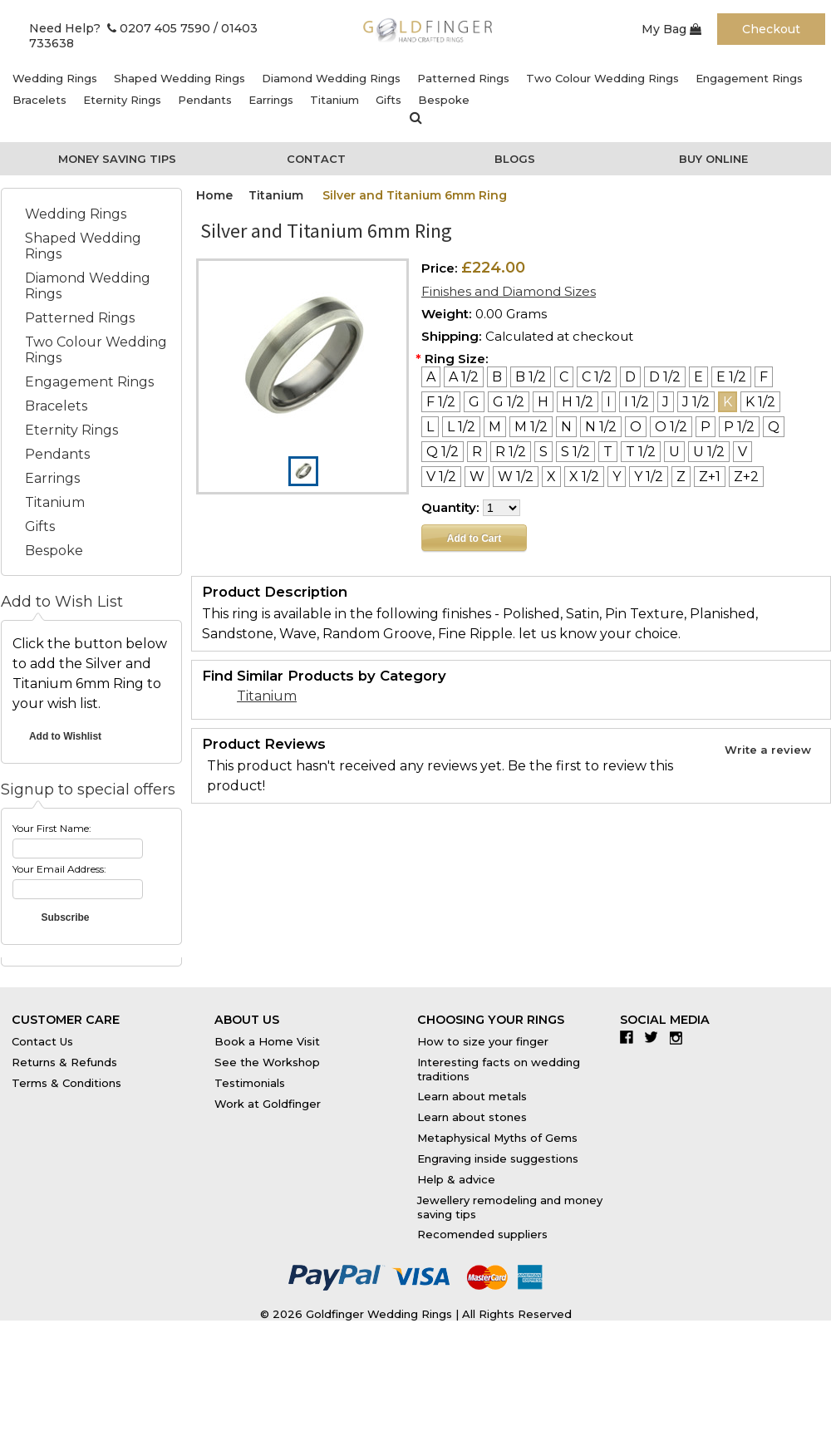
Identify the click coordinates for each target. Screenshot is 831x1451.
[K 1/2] (760, 401)
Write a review (768, 749)
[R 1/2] (510, 451)
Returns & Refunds (64, 1062)
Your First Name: (51, 828)
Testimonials (249, 1082)
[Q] (773, 426)
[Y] (616, 476)
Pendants (205, 99)
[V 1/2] (441, 476)
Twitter (655, 1037)
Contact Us (42, 1041)
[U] (674, 451)
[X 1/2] (584, 476)
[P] (705, 426)
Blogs (514, 158)
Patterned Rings (463, 78)
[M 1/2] (531, 426)
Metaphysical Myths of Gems (497, 1137)
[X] (551, 476)
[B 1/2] (530, 376)
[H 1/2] (577, 401)
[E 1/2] (731, 376)
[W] (477, 476)
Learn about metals (472, 1096)
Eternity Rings (122, 99)
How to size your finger (482, 1041)
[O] (636, 426)
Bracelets (39, 99)
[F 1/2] (440, 401)
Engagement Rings (749, 78)
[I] (609, 401)
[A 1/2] (464, 376)
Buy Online (713, 158)
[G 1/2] (508, 401)
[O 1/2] (671, 426)
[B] (497, 376)
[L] (430, 426)
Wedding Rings (54, 78)
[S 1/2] (575, 451)
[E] (698, 376)
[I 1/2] (636, 401)
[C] (563, 376)
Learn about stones (472, 1117)
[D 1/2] (665, 376)
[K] (727, 401)
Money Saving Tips (117, 158)
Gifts (388, 99)
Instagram (680, 1037)
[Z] (681, 476)
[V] (742, 451)
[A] (430, 376)
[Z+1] (709, 476)
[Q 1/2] (442, 451)
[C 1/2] (597, 376)
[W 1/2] (515, 476)
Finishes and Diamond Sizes (508, 291)
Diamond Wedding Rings (331, 78)
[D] (630, 376)
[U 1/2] (709, 451)
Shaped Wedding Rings (179, 78)
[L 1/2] (461, 426)
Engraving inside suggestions (497, 1158)
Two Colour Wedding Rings (602, 78)
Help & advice (456, 1179)
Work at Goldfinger (267, 1103)
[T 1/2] (641, 451)
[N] (566, 426)
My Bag (671, 29)
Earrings (270, 99)
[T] (607, 451)
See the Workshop (267, 1062)
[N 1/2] (601, 426)
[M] (495, 426)
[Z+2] (746, 476)
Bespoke (444, 99)
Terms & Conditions (66, 1082)
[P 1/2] (739, 426)
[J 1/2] (696, 401)
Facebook (630, 1037)
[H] (543, 401)
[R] (477, 451)
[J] (665, 401)
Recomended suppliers (482, 1234)
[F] (764, 376)
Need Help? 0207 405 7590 (119, 28)
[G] (474, 401)
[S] (543, 451)
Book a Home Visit (267, 1041)
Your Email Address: (59, 869)
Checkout (771, 29)
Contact (316, 158)
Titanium (334, 99)
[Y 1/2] (648, 476)
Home (214, 195)
